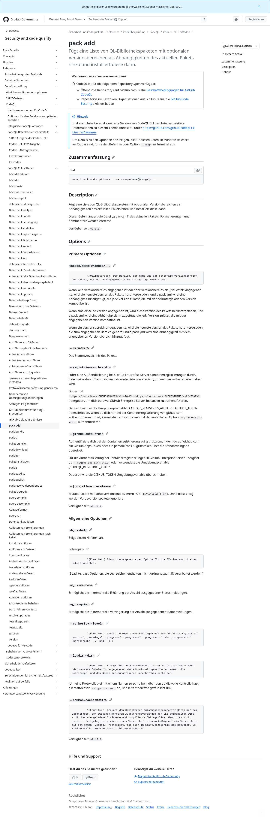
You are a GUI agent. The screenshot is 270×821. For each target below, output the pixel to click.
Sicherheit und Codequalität (86, 32)
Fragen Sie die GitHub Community (157, 776)
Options (79, 241)
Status (150, 807)
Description (83, 195)
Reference (113, 32)
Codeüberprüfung (134, 32)
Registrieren (256, 19)
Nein (90, 777)
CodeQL (154, 32)
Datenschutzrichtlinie (80, 784)
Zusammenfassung (92, 157)
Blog (206, 807)
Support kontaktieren (149, 781)
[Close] (259, 6)
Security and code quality (28, 38)
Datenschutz (135, 807)
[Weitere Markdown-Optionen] (256, 46)
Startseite (12, 30)
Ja (75, 777)
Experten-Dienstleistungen (183, 807)
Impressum (103, 807)
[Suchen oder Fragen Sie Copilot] (147, 19)
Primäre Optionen (87, 254)
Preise (160, 807)
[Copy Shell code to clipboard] (198, 170)
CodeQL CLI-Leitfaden (176, 32)
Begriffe (120, 807)
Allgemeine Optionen (90, 518)
